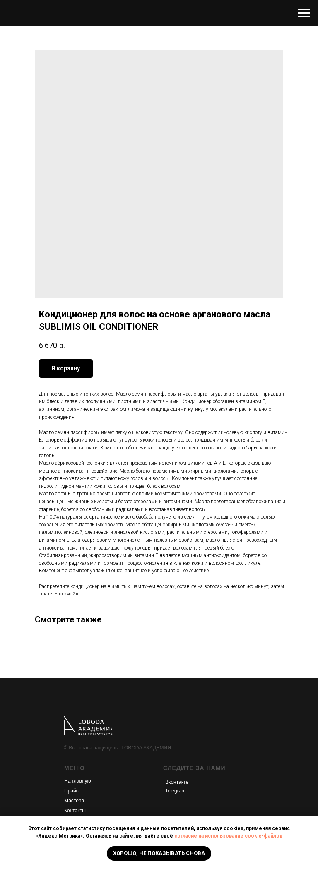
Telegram (175, 791)
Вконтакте (176, 782)
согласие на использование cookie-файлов (228, 836)
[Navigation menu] (304, 13)
